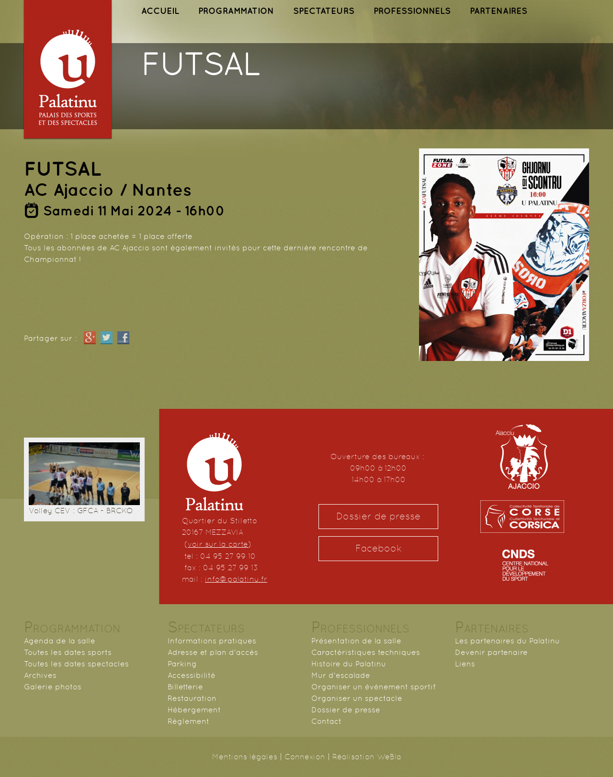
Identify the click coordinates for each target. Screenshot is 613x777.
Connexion (304, 756)
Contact (326, 721)
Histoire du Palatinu (348, 663)
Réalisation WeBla (366, 756)
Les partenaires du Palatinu (507, 640)
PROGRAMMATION (236, 11)
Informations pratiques (212, 640)
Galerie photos (52, 686)
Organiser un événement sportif (373, 686)
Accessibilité (192, 675)
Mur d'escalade (340, 675)
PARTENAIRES (498, 11)
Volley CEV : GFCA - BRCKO (81, 510)
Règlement (188, 721)
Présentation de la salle (356, 640)
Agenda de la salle (59, 640)
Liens (465, 663)
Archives (40, 675)
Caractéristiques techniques (365, 652)
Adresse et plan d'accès (213, 652)
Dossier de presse (378, 516)
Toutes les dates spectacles (76, 663)
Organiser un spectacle (356, 698)
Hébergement (194, 709)
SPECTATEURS (323, 11)
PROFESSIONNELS (412, 11)
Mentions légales (244, 756)
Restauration (192, 698)
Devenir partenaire (491, 652)
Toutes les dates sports (68, 652)
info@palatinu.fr (236, 579)
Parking (182, 663)
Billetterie (185, 686)
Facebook (378, 548)
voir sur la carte (218, 544)
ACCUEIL (160, 11)
